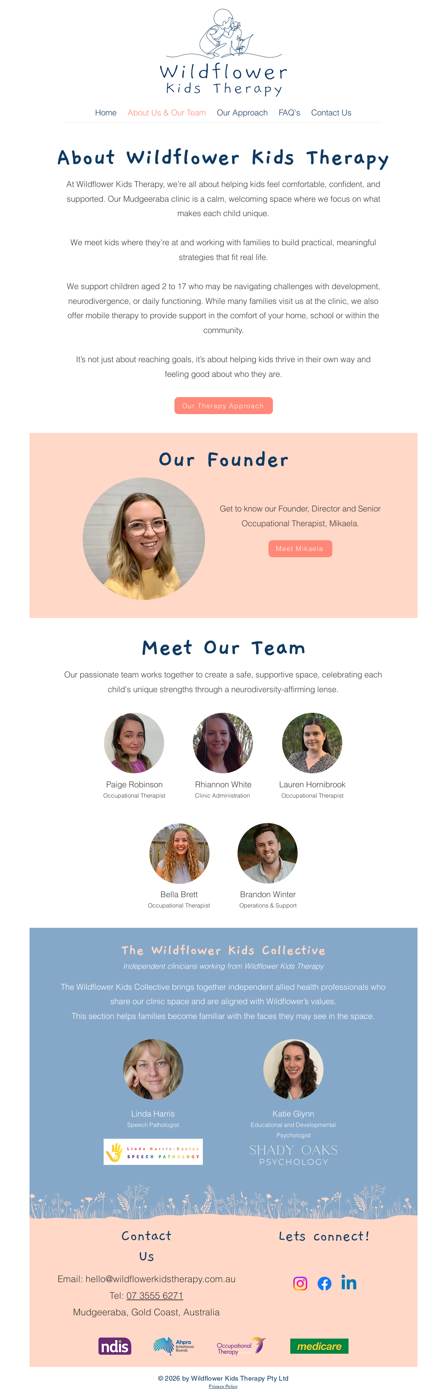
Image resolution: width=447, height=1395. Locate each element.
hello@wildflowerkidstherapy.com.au (161, 1278)
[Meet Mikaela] (300, 548)
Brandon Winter (268, 894)
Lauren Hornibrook (312, 784)
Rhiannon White (223, 784)
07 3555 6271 (155, 1295)
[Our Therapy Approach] (223, 405)
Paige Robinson (134, 784)
